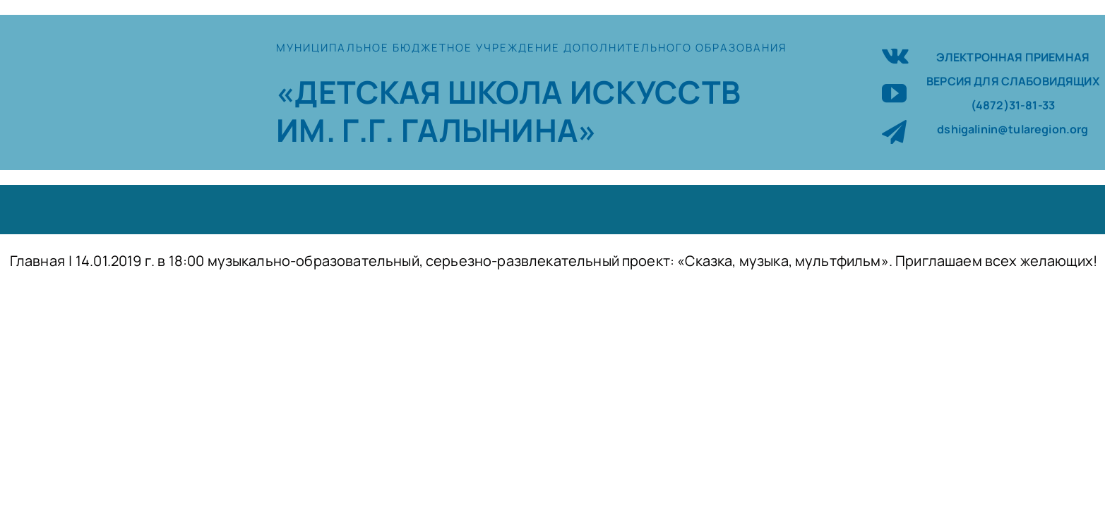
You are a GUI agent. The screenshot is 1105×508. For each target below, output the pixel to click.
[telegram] (894, 131)
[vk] (895, 54)
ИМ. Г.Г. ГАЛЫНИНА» (436, 130)
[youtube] (894, 92)
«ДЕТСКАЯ (361, 92)
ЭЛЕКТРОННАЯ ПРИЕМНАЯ (1012, 57)
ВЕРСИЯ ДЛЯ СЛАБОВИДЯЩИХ (1012, 81)
